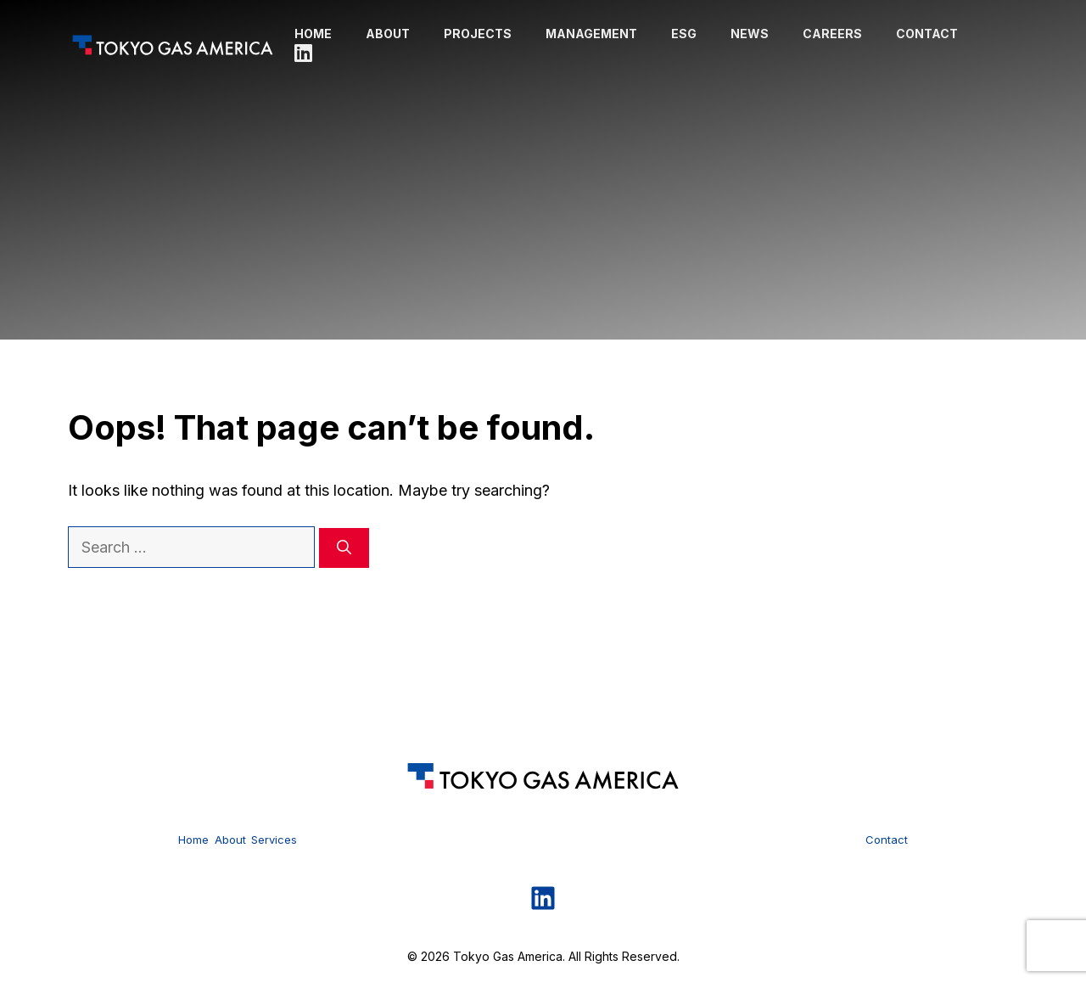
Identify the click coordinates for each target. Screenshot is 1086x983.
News (750, 33)
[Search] (344, 548)
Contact (927, 33)
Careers (832, 33)
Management (591, 33)
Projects (478, 33)
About (388, 33)
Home (313, 33)
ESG (684, 33)
